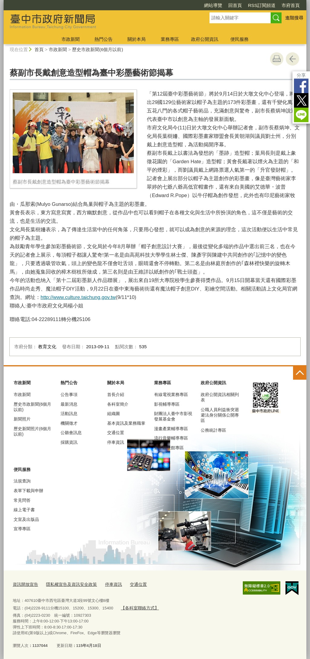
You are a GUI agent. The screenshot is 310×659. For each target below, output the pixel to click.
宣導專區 (22, 528)
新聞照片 (22, 419)
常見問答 (22, 500)
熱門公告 (103, 39)
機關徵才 (69, 423)
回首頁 (235, 5)
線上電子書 (24, 509)
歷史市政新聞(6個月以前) (97, 49)
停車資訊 (115, 442)
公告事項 (69, 394)
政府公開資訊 (204, 39)
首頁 (39, 49)
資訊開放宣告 (24, 584)
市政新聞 (70, 39)
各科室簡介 (117, 404)
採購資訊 (69, 442)
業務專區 (170, 39)
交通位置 (115, 432)
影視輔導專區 (167, 404)
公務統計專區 (213, 430)
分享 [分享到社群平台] (301, 75)
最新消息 (69, 404)
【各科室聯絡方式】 (138, 607)
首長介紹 (115, 394)
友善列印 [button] (276, 59)
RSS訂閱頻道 (261, 5)
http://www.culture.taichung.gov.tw (78, 297)
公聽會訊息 (71, 432)
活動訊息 (69, 413)
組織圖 (113, 413)
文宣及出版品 (26, 519)
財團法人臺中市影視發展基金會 (173, 416)
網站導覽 (213, 5)
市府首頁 (291, 5)
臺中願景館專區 (169, 447)
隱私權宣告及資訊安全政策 (67, 584)
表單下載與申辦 (28, 490)
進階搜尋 (294, 17)
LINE (301, 115)
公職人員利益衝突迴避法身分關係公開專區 (220, 415)
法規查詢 (22, 481)
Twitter (301, 100)
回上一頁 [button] (292, 59)
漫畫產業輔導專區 (171, 428)
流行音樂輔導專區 (171, 438)
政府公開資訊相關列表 (220, 397)
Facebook (301, 86)
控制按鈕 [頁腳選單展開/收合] (299, 373)
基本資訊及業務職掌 (126, 423)
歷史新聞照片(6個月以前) (32, 431)
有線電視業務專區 (171, 394)
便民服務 (239, 39)
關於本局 (136, 39)
